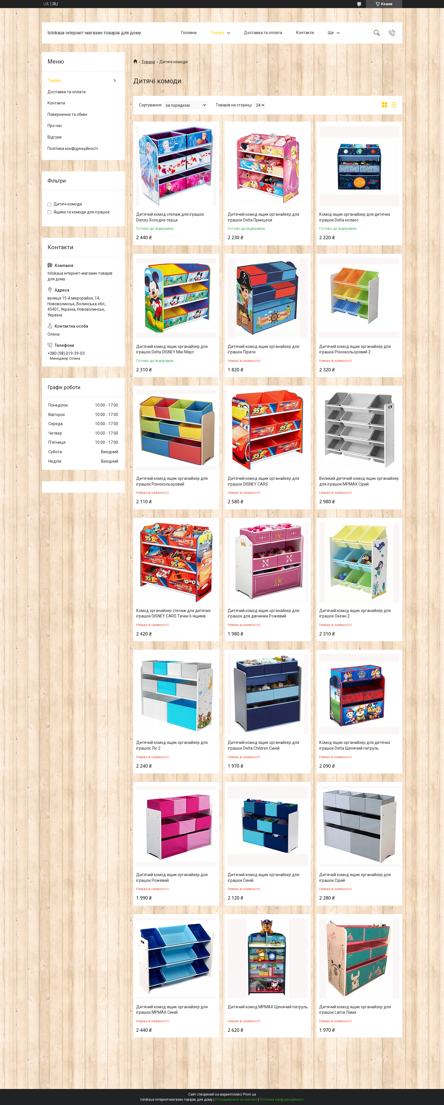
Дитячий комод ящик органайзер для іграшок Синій (263, 877)
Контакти (305, 32)
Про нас (54, 125)
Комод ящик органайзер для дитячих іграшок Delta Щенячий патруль (354, 745)
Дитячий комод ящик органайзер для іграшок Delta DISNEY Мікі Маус (172, 349)
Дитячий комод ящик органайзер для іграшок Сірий (355, 877)
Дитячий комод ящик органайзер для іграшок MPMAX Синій (172, 1010)
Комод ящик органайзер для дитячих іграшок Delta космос (354, 217)
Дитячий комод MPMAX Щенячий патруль (268, 1007)
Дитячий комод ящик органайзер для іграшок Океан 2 (355, 613)
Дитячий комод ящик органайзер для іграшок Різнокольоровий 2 (355, 349)
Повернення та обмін (67, 114)
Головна (189, 32)
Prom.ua (249, 1094)
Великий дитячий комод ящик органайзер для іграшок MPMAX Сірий (359, 481)
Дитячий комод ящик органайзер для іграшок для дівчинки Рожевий (263, 613)
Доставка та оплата (263, 32)
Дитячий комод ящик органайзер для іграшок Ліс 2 (172, 745)
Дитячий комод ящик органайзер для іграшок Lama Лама (355, 1010)
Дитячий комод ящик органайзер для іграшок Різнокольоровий (172, 481)
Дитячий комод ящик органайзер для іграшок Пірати (263, 349)
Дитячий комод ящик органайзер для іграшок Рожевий (172, 877)
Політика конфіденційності (72, 148)
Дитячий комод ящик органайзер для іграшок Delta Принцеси (263, 217)
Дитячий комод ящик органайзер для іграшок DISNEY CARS (263, 481)
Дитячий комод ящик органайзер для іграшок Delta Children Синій (263, 745)
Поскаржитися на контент (236, 1100)
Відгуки (54, 137)
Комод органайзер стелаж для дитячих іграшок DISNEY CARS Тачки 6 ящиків (173, 613)
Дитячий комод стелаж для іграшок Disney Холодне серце (170, 217)
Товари (217, 32)
